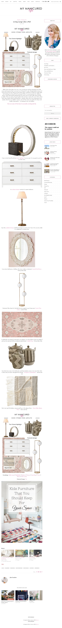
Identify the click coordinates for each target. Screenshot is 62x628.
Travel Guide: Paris (53, 145)
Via (26, 479)
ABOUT (32, 1)
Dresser (28, 475)
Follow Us (37, 620)
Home (2, 1)
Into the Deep (32, 557)
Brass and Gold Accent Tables (50, 69)
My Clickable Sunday (48, 195)
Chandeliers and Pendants (49, 65)
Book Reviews (46, 180)
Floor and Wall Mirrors (48, 71)
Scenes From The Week (19, 557)
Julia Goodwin (13, 577)
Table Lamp (11, 475)
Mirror (18, 476)
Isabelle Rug (30, 341)
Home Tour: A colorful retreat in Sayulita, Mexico (7, 602)
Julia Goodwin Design (51, 51)
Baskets (23, 475)
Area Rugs (46, 63)
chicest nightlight (20, 158)
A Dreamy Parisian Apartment (53, 152)
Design (6, 1)
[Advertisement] (21, 115)
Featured (46, 189)
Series (24, 1)
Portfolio (38, 1)
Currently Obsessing (48, 182)
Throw (38, 475)
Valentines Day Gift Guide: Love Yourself (55, 158)
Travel (20, 1)
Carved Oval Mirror (36, 269)
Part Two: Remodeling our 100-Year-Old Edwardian (54, 170)
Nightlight (18, 475)
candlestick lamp (9, 227)
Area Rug (33, 475)
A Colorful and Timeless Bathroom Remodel (54, 164)
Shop (28, 1)
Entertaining (46, 74)
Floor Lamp (24, 476)
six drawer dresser (15, 189)
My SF (45, 197)
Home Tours (46, 191)
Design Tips (23, 19)
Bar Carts (46, 67)
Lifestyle (15, 1)
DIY (10, 1)
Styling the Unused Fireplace (20, 601)
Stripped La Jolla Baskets (30, 372)
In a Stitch (31, 601)
